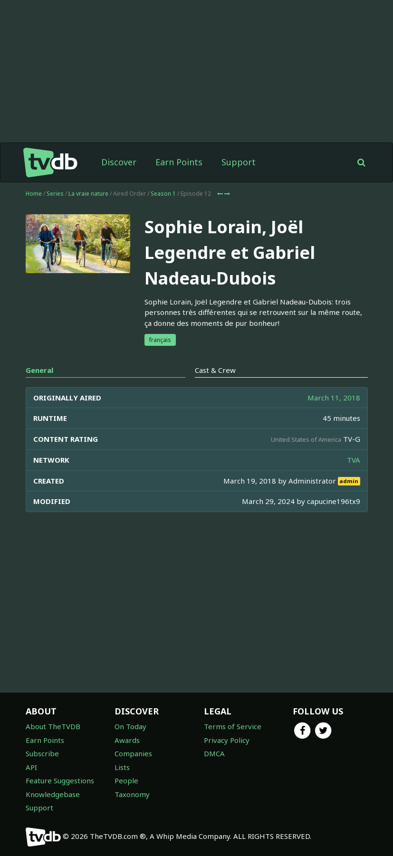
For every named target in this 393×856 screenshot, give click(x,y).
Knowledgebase (53, 794)
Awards (127, 740)
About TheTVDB (53, 726)
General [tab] (39, 370)
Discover (118, 162)
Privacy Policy (226, 740)
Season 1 (163, 194)
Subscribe (42, 753)
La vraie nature (88, 194)
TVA (353, 460)
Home (34, 194)
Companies (133, 753)
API (31, 767)
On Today (130, 726)
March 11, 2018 (333, 397)
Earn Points (178, 162)
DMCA (214, 753)
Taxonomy (132, 794)
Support (238, 162)
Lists (122, 767)
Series (55, 194)
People (126, 780)
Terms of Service (232, 726)
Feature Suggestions (60, 780)
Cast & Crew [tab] (215, 370)
